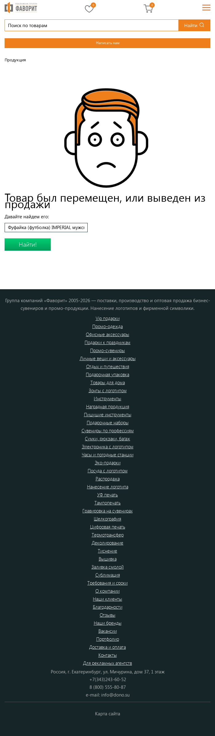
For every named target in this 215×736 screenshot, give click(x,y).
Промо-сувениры (107, 350)
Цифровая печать (107, 527)
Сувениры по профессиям (108, 430)
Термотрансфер (108, 535)
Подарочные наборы (108, 422)
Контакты (107, 655)
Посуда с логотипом (108, 470)
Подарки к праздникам (107, 342)
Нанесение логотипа (107, 486)
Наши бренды (107, 623)
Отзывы (107, 615)
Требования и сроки (107, 583)
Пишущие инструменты (107, 414)
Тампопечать (107, 503)
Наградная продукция (107, 406)
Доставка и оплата (107, 647)
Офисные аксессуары (107, 334)
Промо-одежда (107, 326)
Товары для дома (107, 382)
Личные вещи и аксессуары (108, 358)
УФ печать (107, 494)
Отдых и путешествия (107, 366)
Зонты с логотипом (108, 390)
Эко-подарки (108, 462)
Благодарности (107, 607)
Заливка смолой (107, 567)
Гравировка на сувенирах (107, 511)
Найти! (28, 244)
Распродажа (108, 478)
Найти (190, 25)
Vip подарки (108, 318)
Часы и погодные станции (107, 454)
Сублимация (107, 575)
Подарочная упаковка (107, 374)
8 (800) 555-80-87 (108, 687)
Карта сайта (107, 713)
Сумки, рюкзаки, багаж (107, 438)
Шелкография (107, 519)
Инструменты (107, 398)
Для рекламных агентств (107, 663)
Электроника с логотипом (107, 446)
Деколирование (107, 543)
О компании (107, 591)
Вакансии (107, 631)
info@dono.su (115, 695)
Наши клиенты (107, 599)
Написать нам (107, 42)
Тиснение (107, 551)
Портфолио (107, 639)
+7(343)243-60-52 (107, 679)
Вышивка (108, 559)
